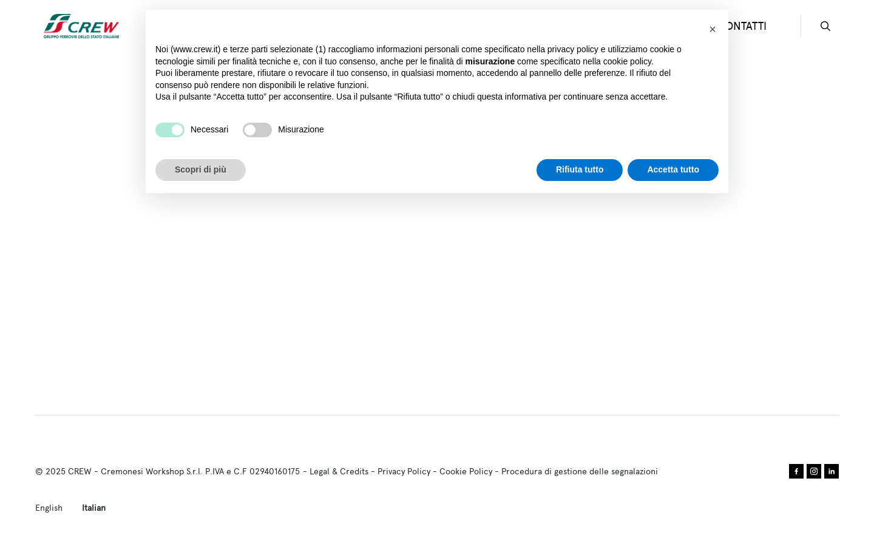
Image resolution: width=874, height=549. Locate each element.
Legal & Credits (339, 471)
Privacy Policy (404, 471)
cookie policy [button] (627, 61)
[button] (712, 29)
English (49, 508)
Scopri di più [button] (200, 169)
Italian (94, 508)
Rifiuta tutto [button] (580, 169)
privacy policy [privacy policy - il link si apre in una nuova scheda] (572, 49)
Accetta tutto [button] (673, 169)
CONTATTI (742, 25)
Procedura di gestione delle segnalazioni (579, 471)
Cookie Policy (465, 471)
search (825, 26)
